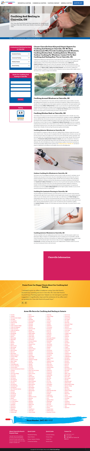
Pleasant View (32, 344)
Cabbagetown (68, 356)
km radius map (22, 265)
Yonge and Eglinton (15, 330)
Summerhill (13, 395)
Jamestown (49, 345)
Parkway (31, 352)
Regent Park (31, 331)
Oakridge (31, 365)
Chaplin (66, 347)
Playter (30, 345)
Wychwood (13, 331)
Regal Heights (32, 333)
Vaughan (13, 358)
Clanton (66, 338)
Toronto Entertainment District (17, 369)
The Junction (14, 381)
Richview (31, 327)
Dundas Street (50, 409)
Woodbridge (13, 333)
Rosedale (31, 319)
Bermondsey (68, 378)
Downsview (67, 314)
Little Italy (49, 314)
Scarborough (13, 412)
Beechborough (68, 381)
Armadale (67, 398)
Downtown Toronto (51, 412)
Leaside (48, 319)
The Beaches (14, 387)
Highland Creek (50, 361)
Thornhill (13, 372)
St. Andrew (13, 403)
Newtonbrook (32, 378)
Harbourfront (50, 365)
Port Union (31, 342)
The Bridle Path (14, 386)
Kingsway (49, 331)
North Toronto (32, 373)
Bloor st (66, 372)
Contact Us (48, 439)
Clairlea (66, 341)
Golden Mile (49, 375)
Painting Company (53, 3)
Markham (31, 403)
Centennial (67, 348)
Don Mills (67, 321)
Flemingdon (49, 384)
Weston (12, 344)
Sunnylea (13, 392)
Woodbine (13, 335)
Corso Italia (67, 330)
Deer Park (67, 322)
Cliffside (67, 335)
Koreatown (49, 328)
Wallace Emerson (15, 355)
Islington (49, 347)
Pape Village (31, 356)
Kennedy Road (50, 339)
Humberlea (49, 355)
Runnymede (31, 316)
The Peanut (13, 378)
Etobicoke (49, 392)
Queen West (31, 336)
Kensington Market (51, 338)
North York (31, 372)
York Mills (13, 319)
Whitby (12, 341)
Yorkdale (13, 316)
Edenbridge (49, 401)
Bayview (67, 387)
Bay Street (67, 389)
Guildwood (49, 370)
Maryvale (31, 398)
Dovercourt (67, 316)
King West (49, 335)
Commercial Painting (39, 3)
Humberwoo (49, 352)
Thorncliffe (13, 375)
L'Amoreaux (49, 327)
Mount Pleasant (32, 381)
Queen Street (32, 338)
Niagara (30, 375)
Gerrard (48, 379)
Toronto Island (14, 367)
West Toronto (14, 345)
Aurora (66, 395)
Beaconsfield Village (69, 384)
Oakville (30, 364)
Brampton (67, 367)
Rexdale (30, 330)
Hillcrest (49, 359)
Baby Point (67, 393)
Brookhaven (67, 359)
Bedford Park (68, 382)
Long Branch (31, 409)
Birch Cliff (67, 376)
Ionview (48, 348)
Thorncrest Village (15, 373)
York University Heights (16, 318)
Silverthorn (13, 406)
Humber (48, 356)
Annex (66, 399)
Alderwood (67, 403)
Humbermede (50, 353)
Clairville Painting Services (19, 38)
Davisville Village (68, 324)
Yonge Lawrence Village (16, 325)
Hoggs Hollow (50, 358)
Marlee (30, 399)
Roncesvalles (32, 321)
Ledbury (48, 318)
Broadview (67, 362)
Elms (48, 398)
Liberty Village (50, 316)
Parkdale (31, 355)
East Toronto (50, 406)
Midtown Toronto (32, 396)
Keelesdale (49, 341)
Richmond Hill (32, 328)
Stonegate (13, 396)
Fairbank (49, 389)
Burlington (67, 358)
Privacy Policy (49, 437)
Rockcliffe (31, 322)
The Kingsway (14, 379)
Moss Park (31, 386)
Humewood (49, 350)
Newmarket (31, 379)
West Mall (13, 348)
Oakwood (31, 362)
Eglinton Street (50, 399)
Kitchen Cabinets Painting (34, 439)
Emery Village (50, 396)
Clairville (67, 339)
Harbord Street (50, 367)
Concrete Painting (50, 434)
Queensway (31, 335)
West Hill (13, 352)
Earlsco (48, 407)
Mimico (30, 393)
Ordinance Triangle (33, 359)
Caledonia (67, 355)
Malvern (30, 406)
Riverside (31, 324)
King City (49, 336)
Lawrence (49, 321)
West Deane (13, 353)
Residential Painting (24, 3)
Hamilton (49, 369)
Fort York (49, 381)
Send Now (20, 99)
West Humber (14, 350)
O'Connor (31, 367)
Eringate (49, 393)
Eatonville (49, 403)
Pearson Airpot (32, 348)
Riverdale (31, 325)
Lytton (30, 407)
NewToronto (31, 376)
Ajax (66, 406)
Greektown (49, 373)
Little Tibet (31, 410)
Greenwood (49, 372)
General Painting (66, 3)
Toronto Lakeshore (15, 365)
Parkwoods (31, 350)
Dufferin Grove (50, 410)
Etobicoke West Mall (51, 390)
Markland (31, 401)
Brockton (67, 361)
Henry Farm (49, 364)
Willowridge (13, 338)
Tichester (13, 370)
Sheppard (13, 409)
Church (66, 344)
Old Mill (30, 361)
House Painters (31, 437)
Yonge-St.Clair (14, 322)
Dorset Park (67, 318)
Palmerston (31, 358)
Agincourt (67, 407)
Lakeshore (49, 325)
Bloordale (67, 370)
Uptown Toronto (14, 359)
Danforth (67, 327)
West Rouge (13, 347)
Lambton (49, 324)
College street (68, 333)
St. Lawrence (14, 399)
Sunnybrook (13, 393)
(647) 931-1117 (78, 3)
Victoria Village (14, 356)
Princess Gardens (33, 341)
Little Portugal (32, 412)
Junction (49, 342)
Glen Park (49, 378)
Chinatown (67, 345)
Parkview (31, 353)
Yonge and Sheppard (15, 327)
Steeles (12, 398)
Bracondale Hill (68, 369)
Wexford (12, 342)
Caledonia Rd (68, 353)
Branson (67, 365)
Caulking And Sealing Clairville (33, 38)
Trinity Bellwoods (14, 364)
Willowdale (13, 339)
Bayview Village (68, 386)
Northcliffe (31, 369)
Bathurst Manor (68, 390)
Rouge (30, 318)
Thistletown (13, 376)
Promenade (31, 339)
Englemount (49, 395)
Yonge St (13, 324)
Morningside (31, 387)
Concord (67, 331)
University (13, 362)
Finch (48, 387)
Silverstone (13, 407)
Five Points (49, 386)
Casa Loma (67, 350)
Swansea (13, 390)
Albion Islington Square (70, 404)
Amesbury (67, 401)
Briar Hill (67, 364)
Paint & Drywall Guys (55, 449)
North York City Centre (34, 370)
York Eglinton (14, 321)
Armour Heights (68, 396)
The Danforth (14, 384)
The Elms (13, 382)
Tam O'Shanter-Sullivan (16, 389)
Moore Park (31, 389)
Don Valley (67, 319)
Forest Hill (49, 382)
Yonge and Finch (14, 328)
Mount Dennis (32, 384)
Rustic (30, 314)
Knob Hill (49, 330)
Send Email (68, 436)
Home (10, 38)
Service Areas (49, 441)
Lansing (48, 322)
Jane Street (49, 344)
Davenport (67, 325)
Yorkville (12, 314)
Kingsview (49, 333)
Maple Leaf (31, 404)
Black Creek (67, 375)
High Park (49, 362)
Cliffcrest (67, 336)
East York (49, 404)
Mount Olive (31, 382)
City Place (67, 342)
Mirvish (30, 392)
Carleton (67, 352)
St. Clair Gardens (14, 401)
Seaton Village (14, 410)
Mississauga (31, 390)
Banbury (67, 392)
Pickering (31, 347)
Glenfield (49, 376)
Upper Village (14, 361)
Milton (30, 395)
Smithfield (13, 404)
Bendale (66, 379)
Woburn (12, 336)
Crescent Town (68, 328)
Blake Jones (67, 373)
